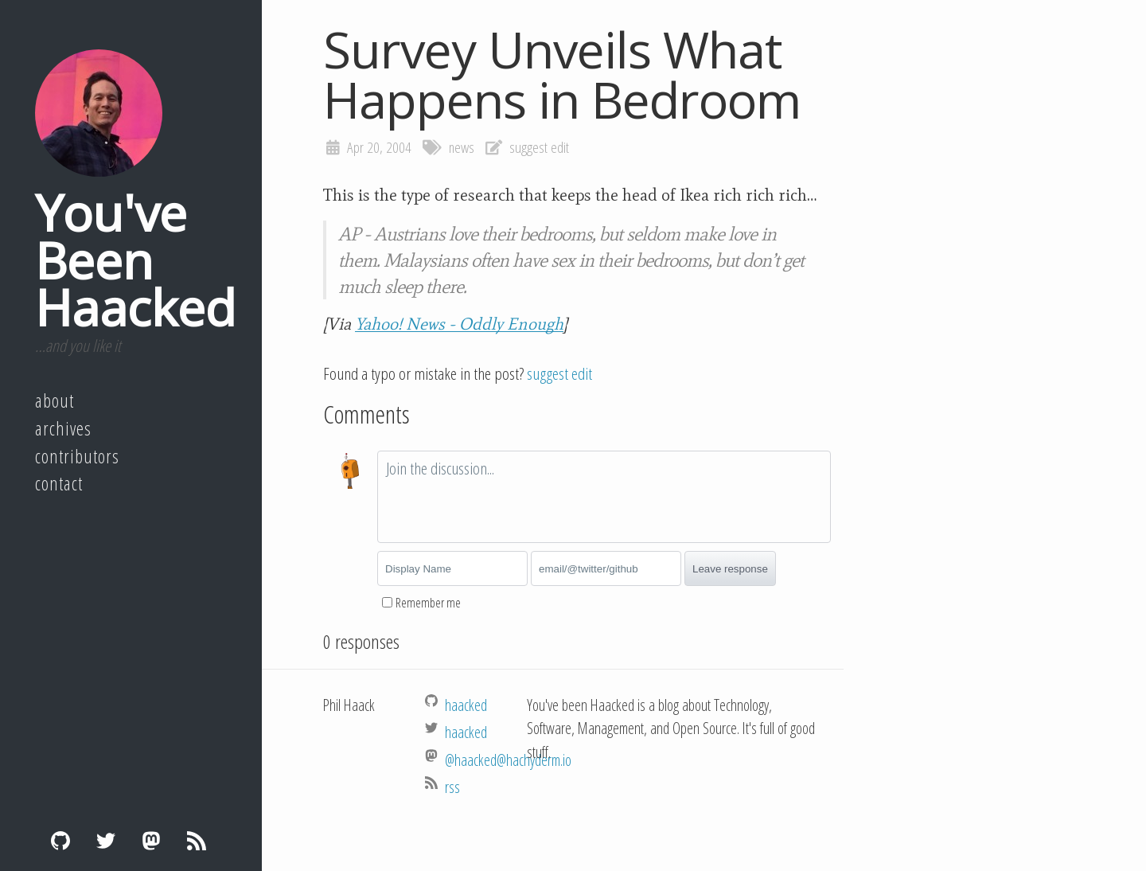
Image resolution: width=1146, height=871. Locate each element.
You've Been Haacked (135, 259)
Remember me (428, 602)
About (54, 400)
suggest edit (539, 147)
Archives (63, 428)
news (461, 147)
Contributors (77, 456)
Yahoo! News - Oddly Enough (459, 324)
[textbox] (604, 497)
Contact (59, 483)
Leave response (730, 569)
